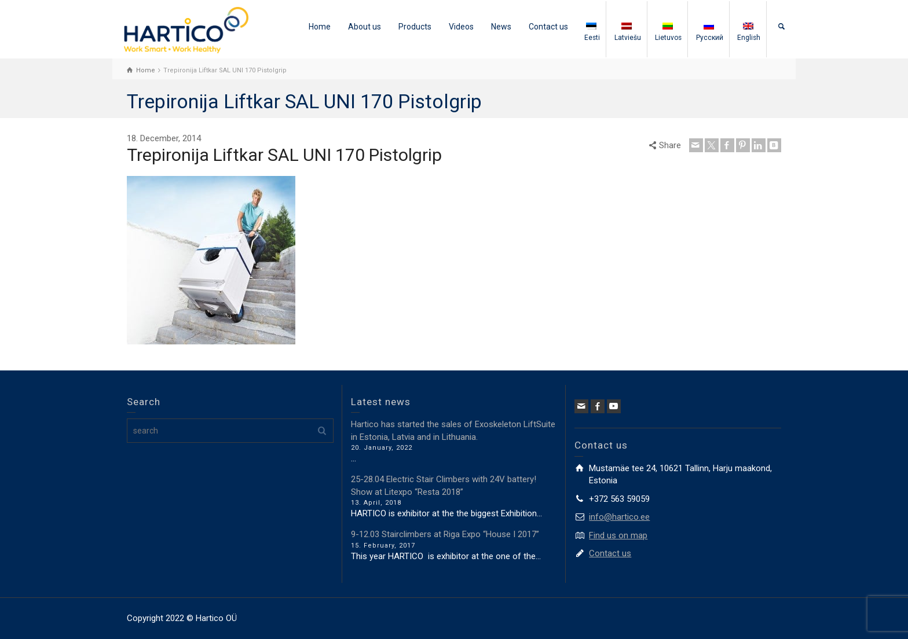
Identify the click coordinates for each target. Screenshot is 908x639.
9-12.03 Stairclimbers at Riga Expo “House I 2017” (445, 534)
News (501, 26)
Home (320, 26)
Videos (461, 26)
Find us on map (618, 535)
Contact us (548, 26)
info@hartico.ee (619, 517)
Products (414, 26)
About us (364, 26)
